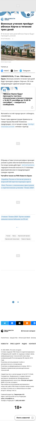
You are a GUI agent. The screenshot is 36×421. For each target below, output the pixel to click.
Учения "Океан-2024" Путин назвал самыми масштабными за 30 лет (15, 218)
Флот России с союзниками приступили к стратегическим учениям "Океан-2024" (17, 186)
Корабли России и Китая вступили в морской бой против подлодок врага (16, 180)
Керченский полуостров (12, 239)
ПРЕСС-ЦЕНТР (15, 344)
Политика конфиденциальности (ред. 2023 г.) (16, 366)
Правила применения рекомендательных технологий (15, 369)
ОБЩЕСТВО (14, 338)
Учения (8, 235)
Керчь (14, 235)
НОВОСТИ (4, 344)
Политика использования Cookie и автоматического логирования (12, 363)
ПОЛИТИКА (5, 338)
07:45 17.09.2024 (5, 38)
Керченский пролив (24, 235)
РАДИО (24, 344)
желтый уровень (28, 165)
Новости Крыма (25, 239)
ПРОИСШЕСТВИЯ (24, 338)
